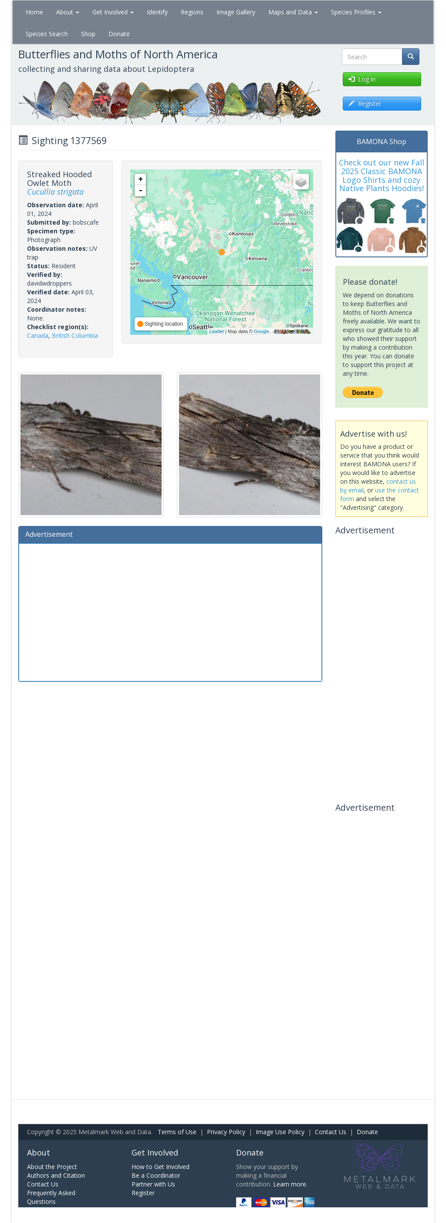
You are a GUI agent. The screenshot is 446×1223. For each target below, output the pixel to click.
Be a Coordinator (156, 1175)
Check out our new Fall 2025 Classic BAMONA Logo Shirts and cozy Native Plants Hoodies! (381, 175)
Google (261, 331)
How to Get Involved (160, 1166)
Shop (88, 34)
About (67, 12)
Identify (157, 12)
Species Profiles (356, 12)
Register (143, 1193)
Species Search (47, 34)
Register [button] (364, 103)
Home (34, 12)
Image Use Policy (280, 1132)
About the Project (52, 1166)
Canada (37, 335)
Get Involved (113, 12)
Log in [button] (361, 79)
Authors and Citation (56, 1175)
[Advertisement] (170, 611)
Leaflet (216, 331)
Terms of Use (177, 1132)
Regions (192, 12)
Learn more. (290, 1184)
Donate (119, 34)
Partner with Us (153, 1184)
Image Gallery (235, 12)
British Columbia (75, 335)
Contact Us (330, 1132)
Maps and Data (293, 12)
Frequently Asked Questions (51, 1197)
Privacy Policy (226, 1132)
